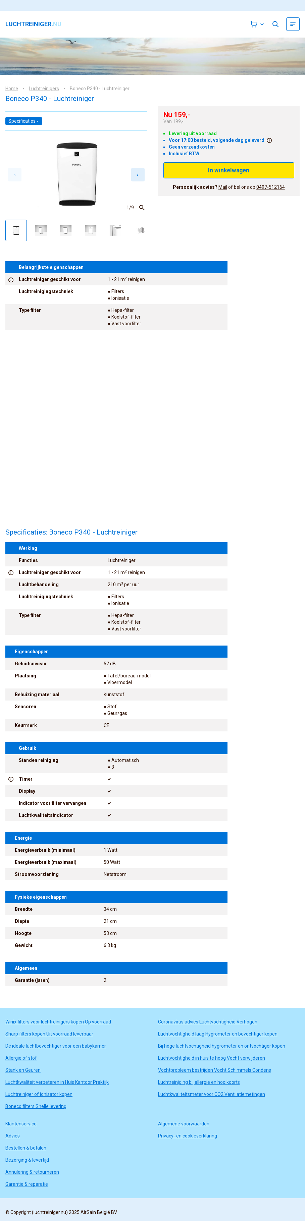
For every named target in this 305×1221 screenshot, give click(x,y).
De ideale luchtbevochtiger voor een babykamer (55, 1046)
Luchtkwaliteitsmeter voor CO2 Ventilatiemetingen (211, 1094)
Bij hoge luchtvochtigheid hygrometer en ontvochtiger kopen (221, 1046)
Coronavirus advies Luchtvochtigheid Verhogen (207, 1021)
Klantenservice (21, 1123)
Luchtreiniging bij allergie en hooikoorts (199, 1082)
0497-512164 (270, 187)
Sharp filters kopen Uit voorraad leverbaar (49, 1034)
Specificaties (23, 121)
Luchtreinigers (44, 88)
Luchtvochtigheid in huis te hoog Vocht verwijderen (211, 1058)
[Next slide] (138, 174)
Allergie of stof (21, 1058)
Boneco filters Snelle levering (35, 1106)
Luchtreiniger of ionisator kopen (38, 1094)
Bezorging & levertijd (27, 1160)
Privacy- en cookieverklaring (187, 1136)
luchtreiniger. (33, 24)
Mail (222, 187)
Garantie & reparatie (26, 1184)
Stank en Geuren (23, 1070)
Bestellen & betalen (25, 1148)
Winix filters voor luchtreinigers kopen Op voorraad (58, 1021)
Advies (12, 1136)
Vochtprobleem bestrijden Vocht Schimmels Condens (214, 1070)
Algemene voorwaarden (183, 1123)
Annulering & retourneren (32, 1172)
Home (11, 88)
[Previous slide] (14, 174)
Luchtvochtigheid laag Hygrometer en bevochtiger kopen (217, 1034)
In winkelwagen (228, 170)
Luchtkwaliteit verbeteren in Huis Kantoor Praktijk (57, 1082)
